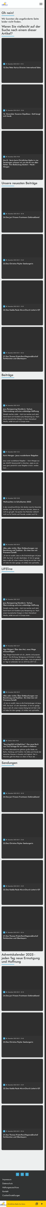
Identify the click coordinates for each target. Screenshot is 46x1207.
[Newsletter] (27, 1174)
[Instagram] (22, 1174)
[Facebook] (17, 1174)
